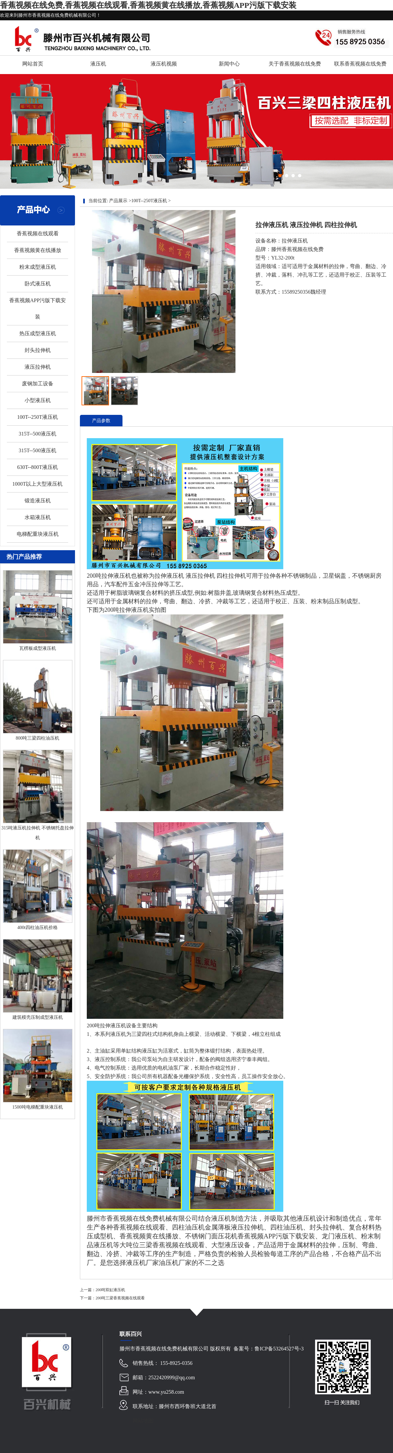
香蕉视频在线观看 (38, 233)
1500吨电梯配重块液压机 (37, 1107)
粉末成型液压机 (37, 267)
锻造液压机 (38, 500)
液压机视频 (164, 64)
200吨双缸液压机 (110, 1290)
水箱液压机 (38, 517)
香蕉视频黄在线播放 (37, 250)
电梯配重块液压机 (38, 534)
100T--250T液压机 (37, 417)
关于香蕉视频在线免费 (295, 64)
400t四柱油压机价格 (37, 927)
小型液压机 (38, 400)
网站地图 (143, 1421)
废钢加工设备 (37, 383)
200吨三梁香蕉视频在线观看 (120, 1298)
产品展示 (118, 200)
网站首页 (32, 64)
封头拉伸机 (38, 350)
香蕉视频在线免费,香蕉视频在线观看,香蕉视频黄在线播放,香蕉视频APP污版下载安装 (148, 5)
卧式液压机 (38, 283)
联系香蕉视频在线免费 (360, 64)
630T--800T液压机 (37, 467)
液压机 (98, 64)
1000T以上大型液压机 (37, 484)
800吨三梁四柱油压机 (37, 738)
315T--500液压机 (37, 433)
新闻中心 (229, 64)
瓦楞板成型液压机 (37, 648)
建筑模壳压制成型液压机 (37, 1017)
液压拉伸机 (38, 367)
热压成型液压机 (37, 333)
